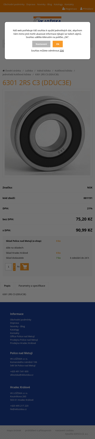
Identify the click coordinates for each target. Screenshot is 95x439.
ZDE (62, 50)
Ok (57, 44)
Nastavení (41, 44)
